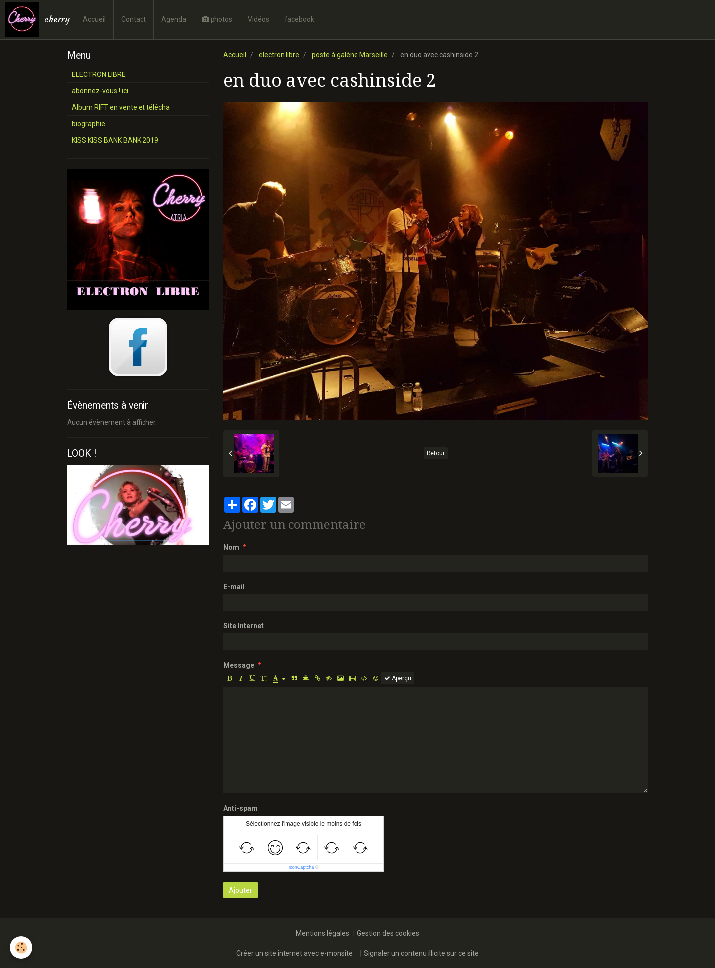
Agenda (173, 19)
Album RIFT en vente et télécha (121, 107)
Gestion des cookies (388, 933)
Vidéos (258, 19)
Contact (133, 19)
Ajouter (240, 890)
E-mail (234, 587)
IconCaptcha (301, 867)
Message (238, 665)
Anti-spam (240, 808)
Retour (436, 453)
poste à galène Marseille (350, 55)
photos (217, 19)
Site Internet (243, 626)
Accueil (94, 19)
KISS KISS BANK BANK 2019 (115, 140)
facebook (299, 19)
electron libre (279, 55)
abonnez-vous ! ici (100, 91)
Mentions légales (322, 933)
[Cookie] (21, 947)
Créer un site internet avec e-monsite (294, 953)
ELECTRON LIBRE (99, 74)
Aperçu (397, 678)
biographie (88, 124)
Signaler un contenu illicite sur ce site (421, 953)
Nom (231, 547)
